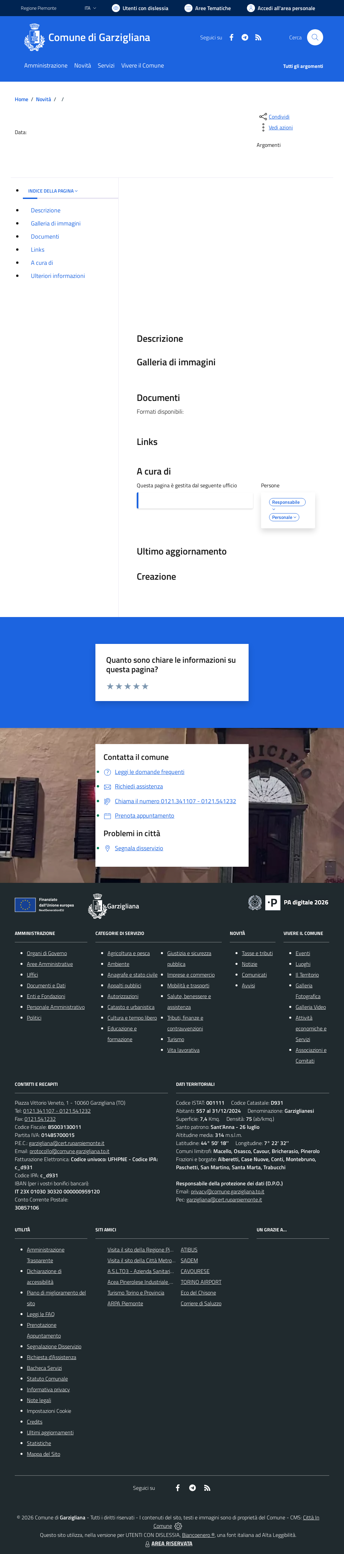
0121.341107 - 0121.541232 (57, 1111)
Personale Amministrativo (56, 1007)
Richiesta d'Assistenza (51, 1357)
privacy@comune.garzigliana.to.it (227, 1191)
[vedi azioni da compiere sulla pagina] (275, 127)
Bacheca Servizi (44, 1368)
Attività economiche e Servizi (311, 1028)
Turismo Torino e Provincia (136, 1293)
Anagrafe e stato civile (133, 975)
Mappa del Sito (43, 1454)
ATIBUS (189, 1249)
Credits (34, 1422)
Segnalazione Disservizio (54, 1346)
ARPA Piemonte (125, 1303)
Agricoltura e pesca (129, 953)
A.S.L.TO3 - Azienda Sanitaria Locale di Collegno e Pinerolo (173, 1271)
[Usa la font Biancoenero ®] (140, 8)
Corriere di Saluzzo (201, 1303)
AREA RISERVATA (167, 1543)
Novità (43, 99)
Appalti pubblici (124, 985)
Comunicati (254, 975)
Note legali (39, 1400)
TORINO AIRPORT (201, 1282)
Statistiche (39, 1443)
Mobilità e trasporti (188, 985)
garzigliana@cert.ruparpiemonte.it (66, 1143)
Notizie (249, 964)
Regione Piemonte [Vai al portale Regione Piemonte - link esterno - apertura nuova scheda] (38, 7)
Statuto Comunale (47, 1379)
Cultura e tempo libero (132, 1018)
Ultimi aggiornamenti (50, 1432)
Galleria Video (311, 1007)
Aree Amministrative (50, 964)
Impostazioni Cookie (49, 1411)
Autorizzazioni (123, 996)
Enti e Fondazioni (46, 996)
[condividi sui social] (274, 116)
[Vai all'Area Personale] (281, 8)
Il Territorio (307, 975)
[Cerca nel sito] (315, 37)
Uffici (32, 975)
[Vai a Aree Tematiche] (207, 8)
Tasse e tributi (257, 953)
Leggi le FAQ (41, 1314)
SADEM (189, 1260)
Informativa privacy (48, 1389)
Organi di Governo (47, 953)
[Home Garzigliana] (89, 37)
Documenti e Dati (46, 985)
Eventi (303, 953)
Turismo (175, 1039)
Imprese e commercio (191, 975)
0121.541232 (40, 1119)
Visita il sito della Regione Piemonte (147, 1249)
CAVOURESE (195, 1271)
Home (21, 99)
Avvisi (248, 985)
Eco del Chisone (198, 1293)
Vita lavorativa (183, 1050)
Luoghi (303, 964)
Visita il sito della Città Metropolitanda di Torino (160, 1260)
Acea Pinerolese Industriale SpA (143, 1282)
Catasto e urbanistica (131, 1007)
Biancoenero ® (198, 1535)
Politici (34, 1018)
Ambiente (118, 964)
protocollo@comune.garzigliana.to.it (70, 1151)
